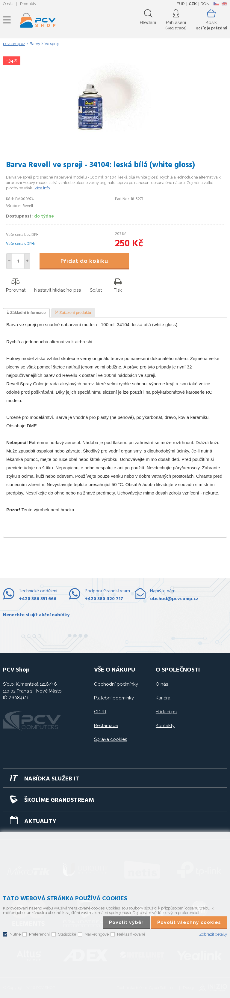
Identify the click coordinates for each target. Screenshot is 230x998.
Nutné (15, 934)
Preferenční (39, 934)
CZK (193, 4)
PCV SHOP (38, 20)
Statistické (67, 934)
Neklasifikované (131, 934)
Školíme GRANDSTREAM (59, 800)
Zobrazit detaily (213, 934)
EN (224, 3)
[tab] (26, 313)
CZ (216, 3)
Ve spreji (52, 43)
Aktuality (40, 821)
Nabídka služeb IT (51, 779)
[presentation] (26, 312)
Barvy (35, 43)
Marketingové (96, 934)
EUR (181, 4)
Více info (42, 188)
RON (205, 4)
